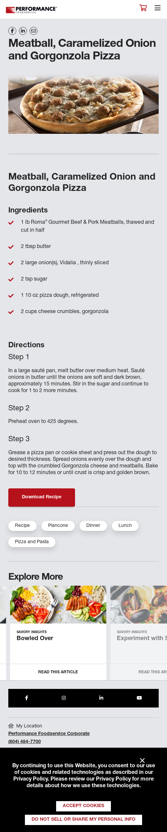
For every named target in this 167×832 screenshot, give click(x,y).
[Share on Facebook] (12, 31)
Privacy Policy (30, 779)
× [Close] (142, 761)
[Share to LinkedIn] (101, 698)
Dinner (93, 526)
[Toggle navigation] (158, 9)
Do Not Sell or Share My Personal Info (83, 819)
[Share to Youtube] (139, 698)
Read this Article (58, 672)
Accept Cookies (83, 806)
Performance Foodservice (31, 10)
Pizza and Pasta (32, 542)
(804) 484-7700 (24, 742)
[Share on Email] (34, 31)
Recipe (22, 526)
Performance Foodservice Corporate (49, 734)
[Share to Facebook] (27, 698)
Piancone (58, 526)
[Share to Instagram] (63, 698)
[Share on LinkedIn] (23, 31)
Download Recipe (41, 497)
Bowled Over (35, 639)
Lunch (125, 526)
